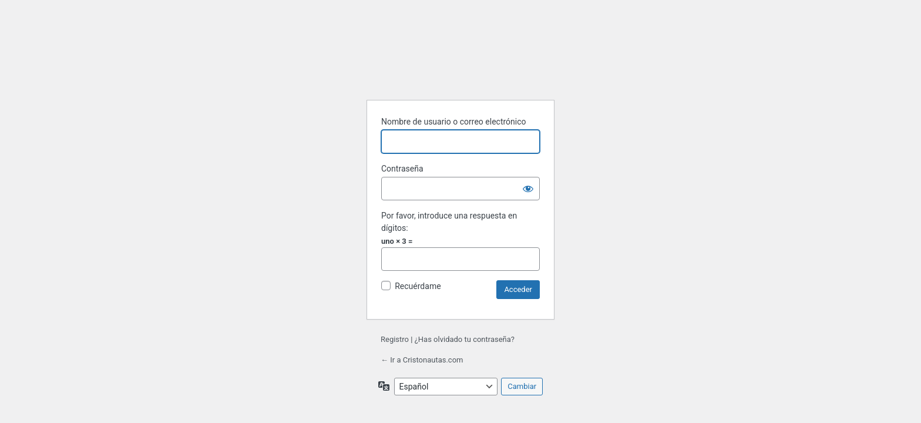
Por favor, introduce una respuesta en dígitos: (449, 222)
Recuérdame (418, 286)
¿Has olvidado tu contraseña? (465, 339)
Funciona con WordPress (462, 65)
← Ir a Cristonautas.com (422, 359)
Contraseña (402, 168)
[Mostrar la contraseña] (528, 188)
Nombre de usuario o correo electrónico (453, 121)
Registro (395, 339)
